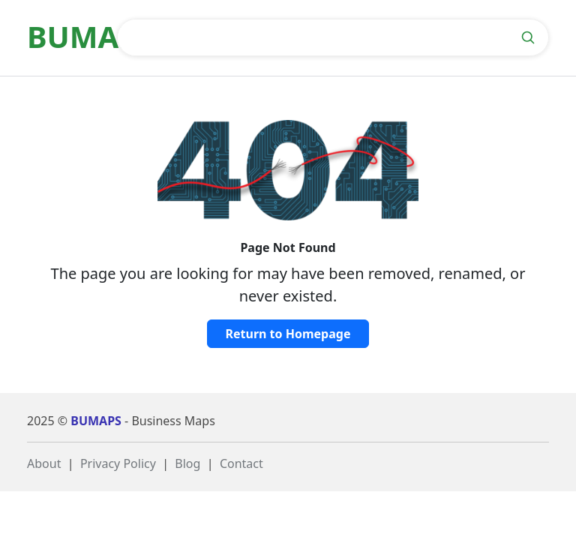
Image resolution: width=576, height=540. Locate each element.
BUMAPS (96, 420)
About (44, 463)
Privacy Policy (118, 463)
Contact (241, 463)
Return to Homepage (288, 334)
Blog (187, 463)
